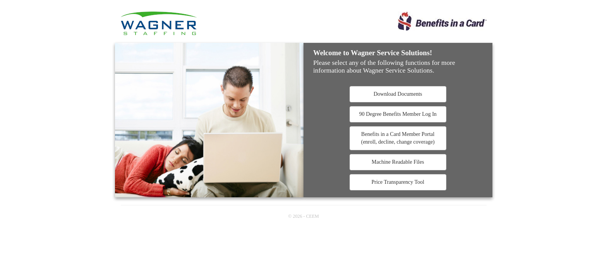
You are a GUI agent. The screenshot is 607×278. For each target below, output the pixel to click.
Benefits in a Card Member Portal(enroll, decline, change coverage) (398, 138)
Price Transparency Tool (398, 182)
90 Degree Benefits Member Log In (398, 114)
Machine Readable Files (398, 162)
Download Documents (398, 94)
